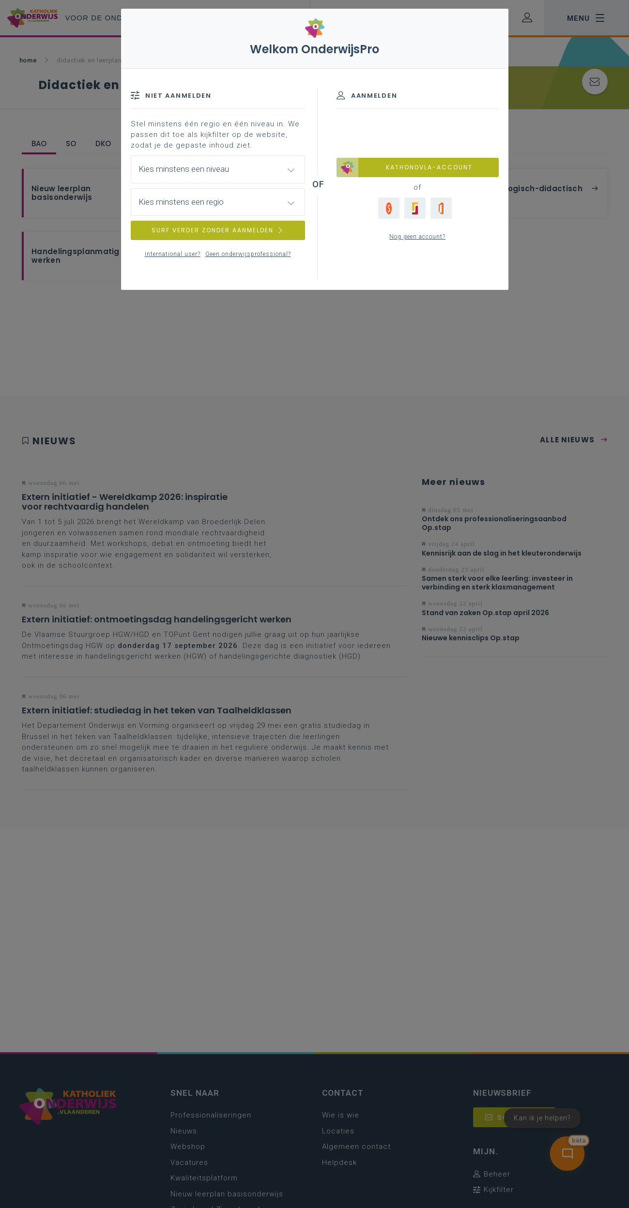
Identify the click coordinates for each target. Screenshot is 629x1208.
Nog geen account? (417, 236)
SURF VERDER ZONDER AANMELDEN (218, 230)
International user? (172, 254)
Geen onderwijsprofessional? (248, 254)
